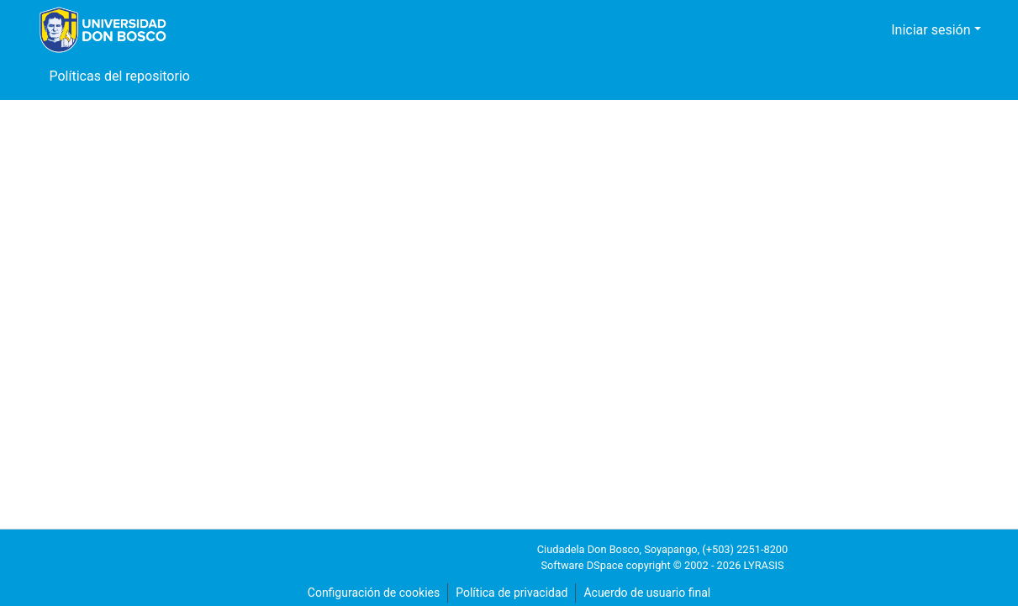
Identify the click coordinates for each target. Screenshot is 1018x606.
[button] (863, 30)
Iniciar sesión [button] (936, 30)
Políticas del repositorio (118, 76)
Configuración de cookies (370, 593)
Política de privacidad (510, 593)
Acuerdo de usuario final (649, 593)
